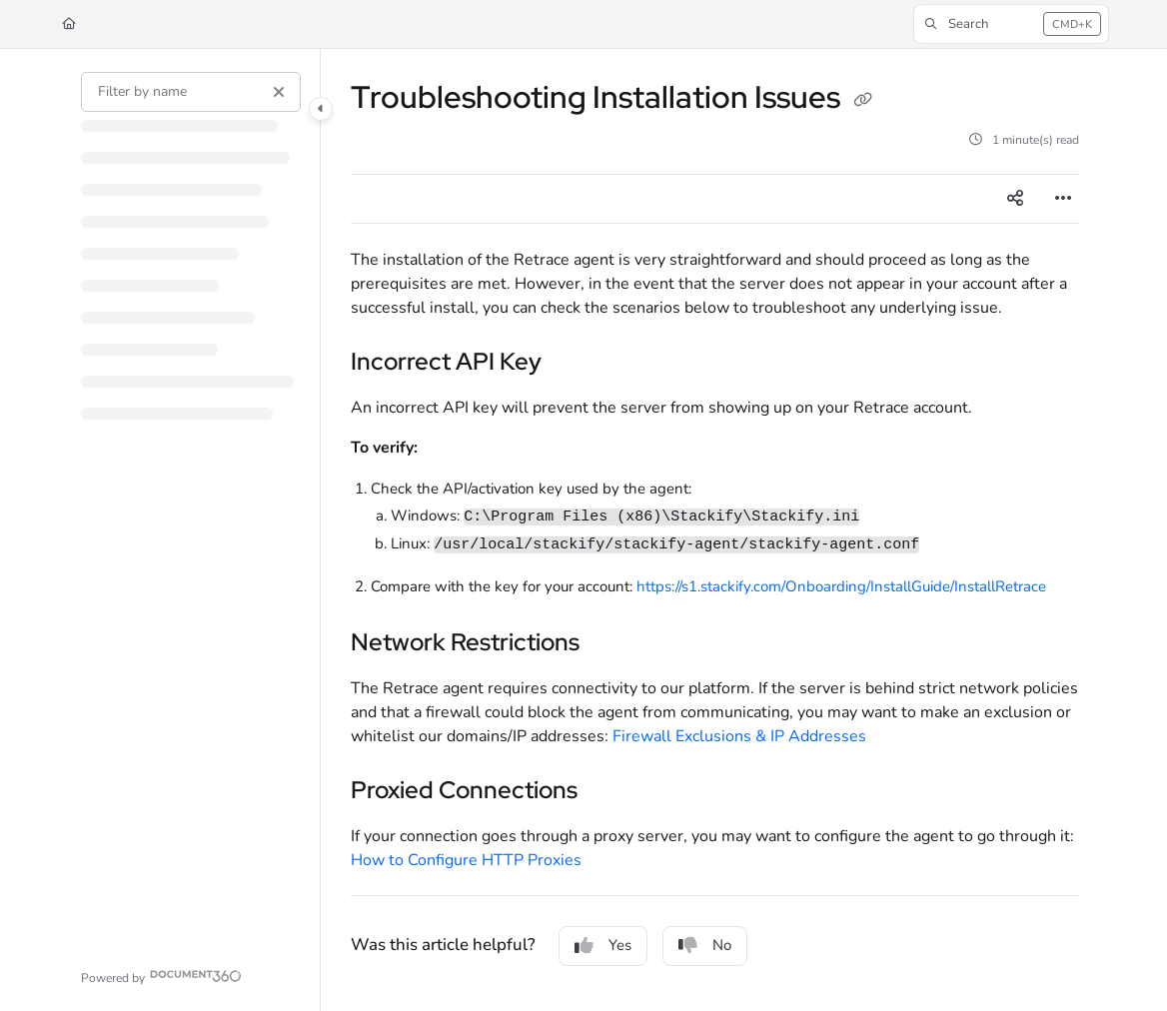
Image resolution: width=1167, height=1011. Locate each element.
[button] (1011, 24)
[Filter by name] (191, 92)
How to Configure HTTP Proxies (466, 860)
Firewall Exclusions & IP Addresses (739, 736)
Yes (603, 945)
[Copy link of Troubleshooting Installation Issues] (862, 100)
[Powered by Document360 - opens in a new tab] (162, 975)
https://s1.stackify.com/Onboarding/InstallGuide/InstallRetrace (841, 586)
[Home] (69, 24)
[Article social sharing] (1015, 199)
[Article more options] (1063, 199)
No (704, 945)
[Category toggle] (321, 109)
